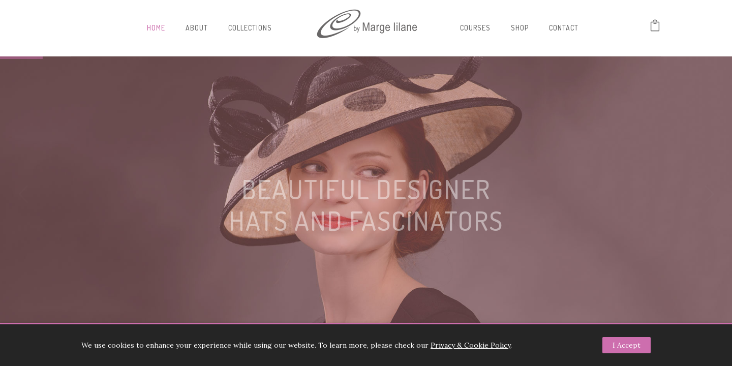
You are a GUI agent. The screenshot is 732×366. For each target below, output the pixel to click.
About (197, 27)
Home (156, 27)
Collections (250, 27)
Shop (520, 27)
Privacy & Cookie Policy (470, 345)
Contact (563, 27)
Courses (475, 27)
